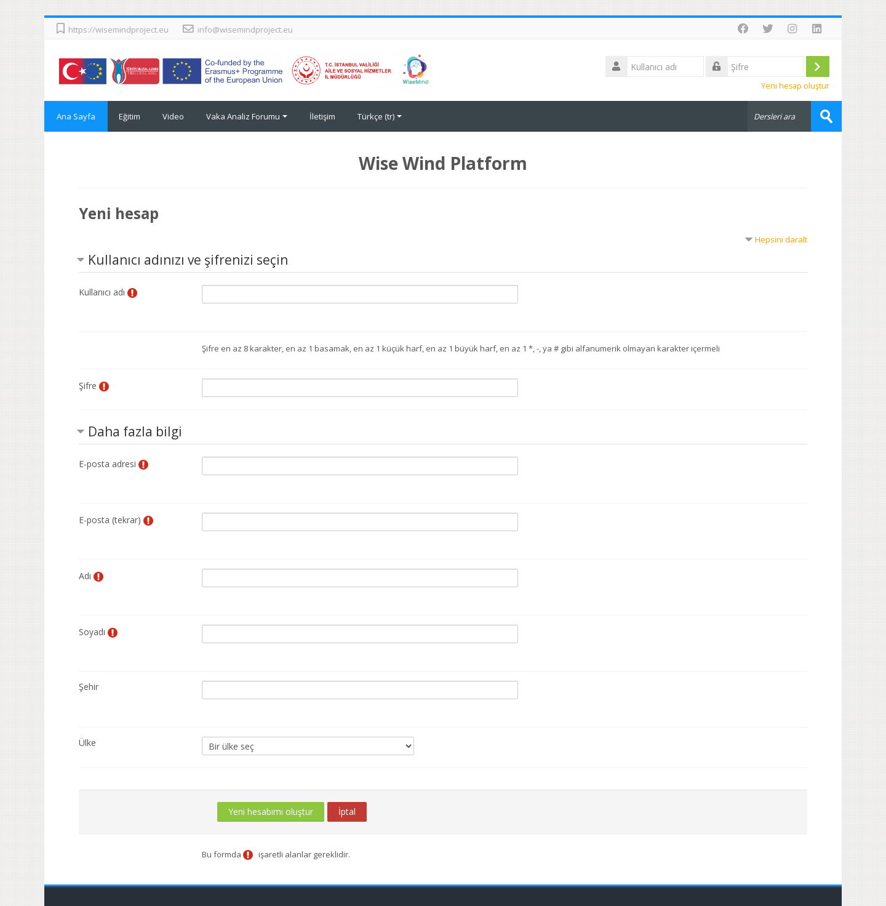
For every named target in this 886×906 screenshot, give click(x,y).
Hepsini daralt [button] (781, 239)
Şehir (88, 686)
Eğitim (129, 116)
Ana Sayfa (76, 116)
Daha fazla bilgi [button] (135, 431)
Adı (85, 576)
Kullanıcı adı (102, 292)
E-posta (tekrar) (110, 520)
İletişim (322, 116)
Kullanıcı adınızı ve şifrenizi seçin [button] (188, 259)
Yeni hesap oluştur (795, 86)
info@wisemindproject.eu (245, 29)
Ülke (87, 742)
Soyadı (92, 632)
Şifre (88, 385)
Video (173, 116)
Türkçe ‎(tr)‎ (379, 116)
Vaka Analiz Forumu (246, 116)
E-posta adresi (107, 464)
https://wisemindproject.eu (118, 29)
